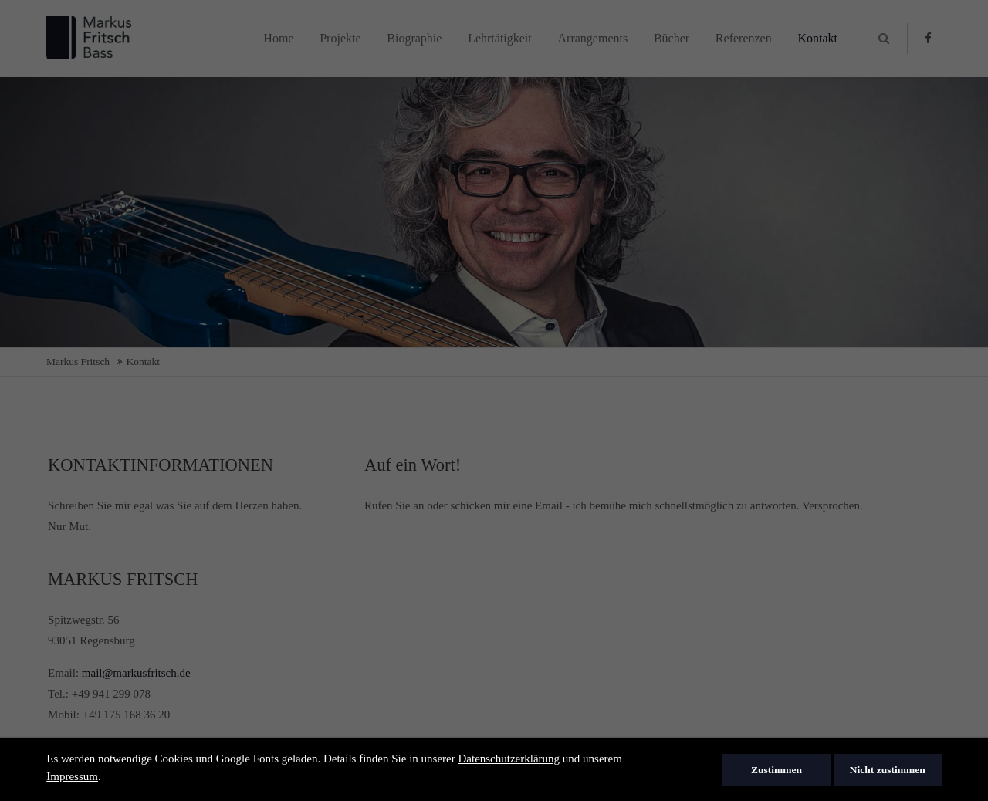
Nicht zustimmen (887, 770)
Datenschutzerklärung (509, 758)
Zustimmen (776, 770)
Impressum (72, 776)
